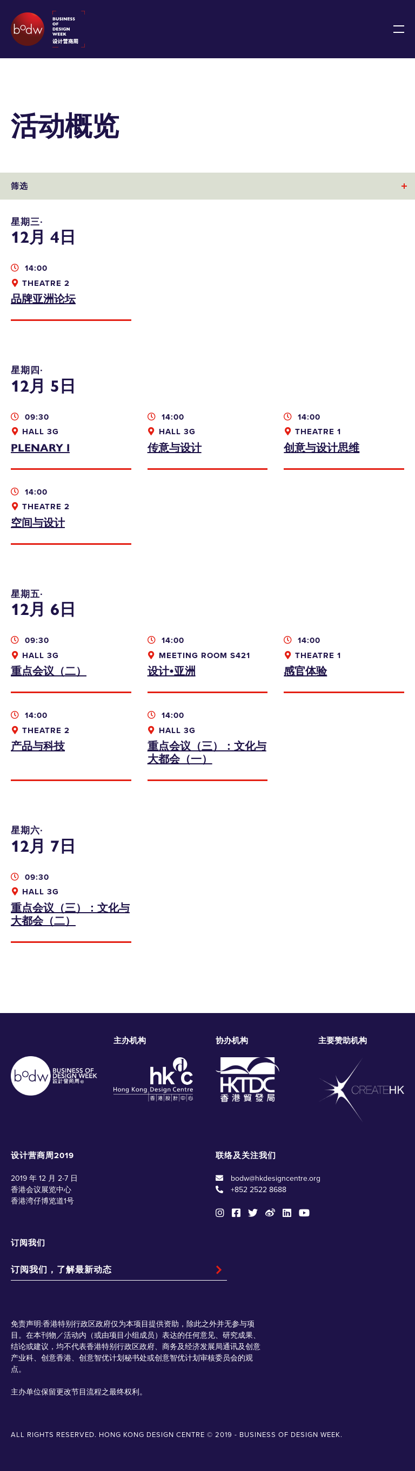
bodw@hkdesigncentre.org (275, 1178)
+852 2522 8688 (258, 1189)
